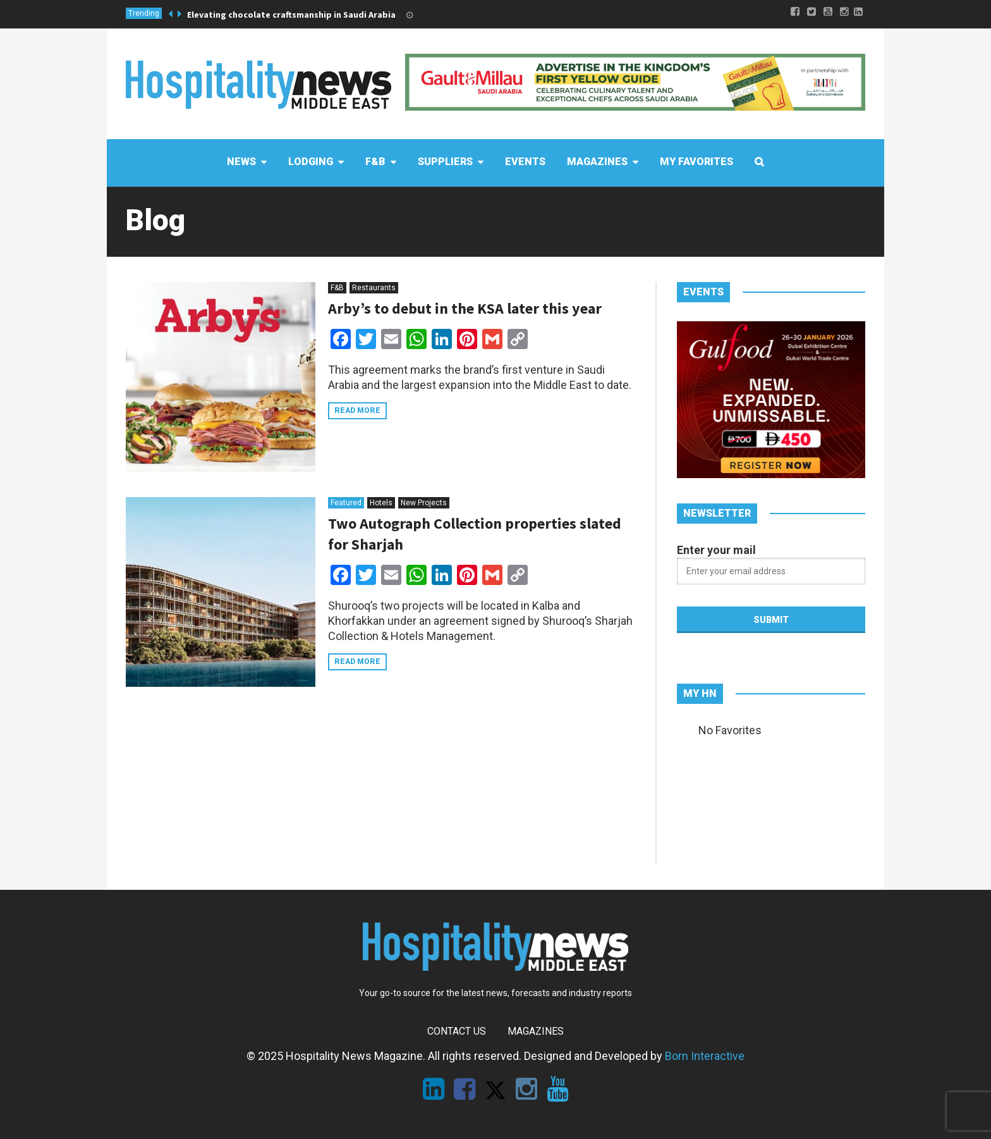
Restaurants (374, 287)
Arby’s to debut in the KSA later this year (465, 308)
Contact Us (456, 1031)
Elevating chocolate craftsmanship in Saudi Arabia (291, 14)
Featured (346, 502)
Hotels (381, 502)
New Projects (424, 502)
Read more (357, 410)
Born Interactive (705, 1055)
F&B (337, 287)
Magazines (536, 1031)
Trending (143, 13)
